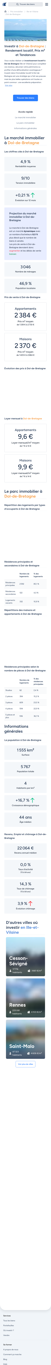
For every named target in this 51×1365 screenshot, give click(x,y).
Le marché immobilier (25, 117)
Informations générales (25, 128)
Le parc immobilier (25, 123)
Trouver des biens (25, 98)
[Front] (4, 4)
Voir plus (8, 85)
